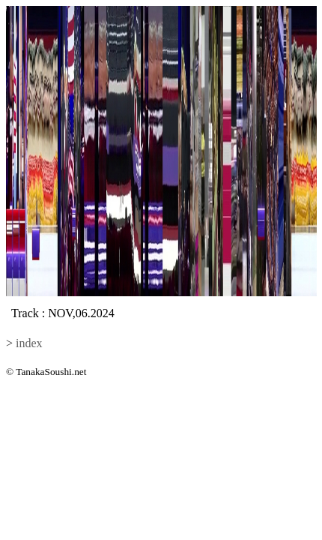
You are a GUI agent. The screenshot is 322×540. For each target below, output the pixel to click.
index (29, 343)
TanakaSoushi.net (51, 371)
